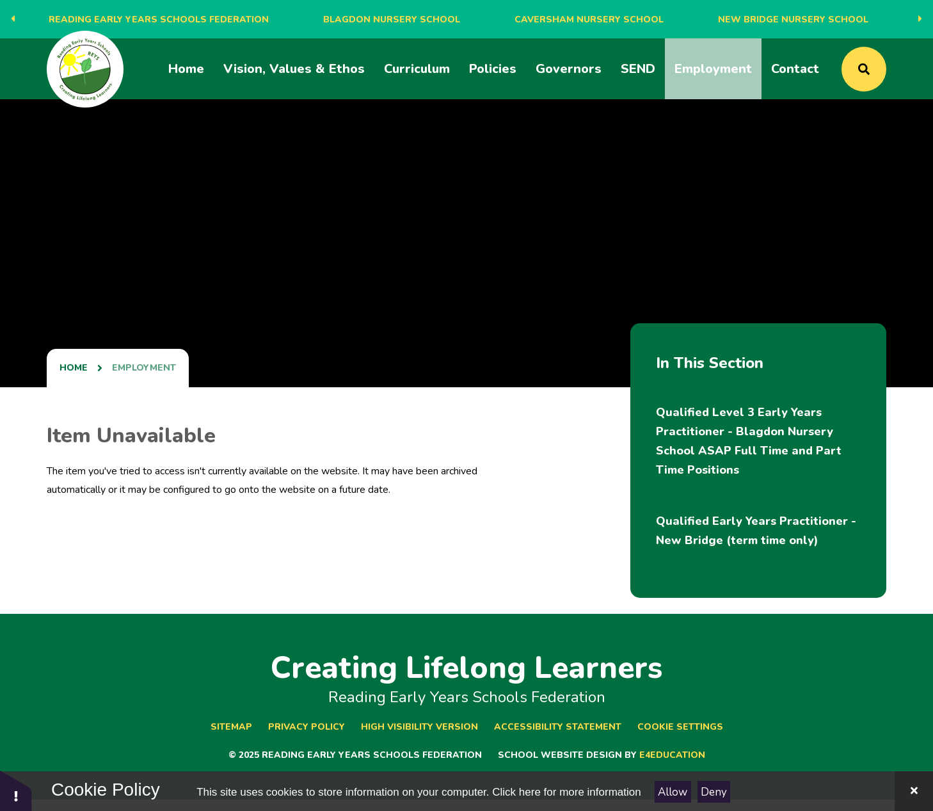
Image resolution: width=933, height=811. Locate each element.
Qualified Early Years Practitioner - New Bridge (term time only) (756, 530)
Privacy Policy (306, 727)
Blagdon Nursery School (391, 19)
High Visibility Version (419, 727)
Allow (672, 792)
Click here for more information (566, 792)
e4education (672, 755)
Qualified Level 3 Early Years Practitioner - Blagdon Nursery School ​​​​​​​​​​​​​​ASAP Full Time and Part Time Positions (748, 441)
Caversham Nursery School (589, 19)
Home (74, 368)
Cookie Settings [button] (680, 727)
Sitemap (231, 727)
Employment (144, 368)
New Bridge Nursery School (793, 19)
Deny (714, 792)
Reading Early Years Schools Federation (159, 19)
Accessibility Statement (557, 727)
